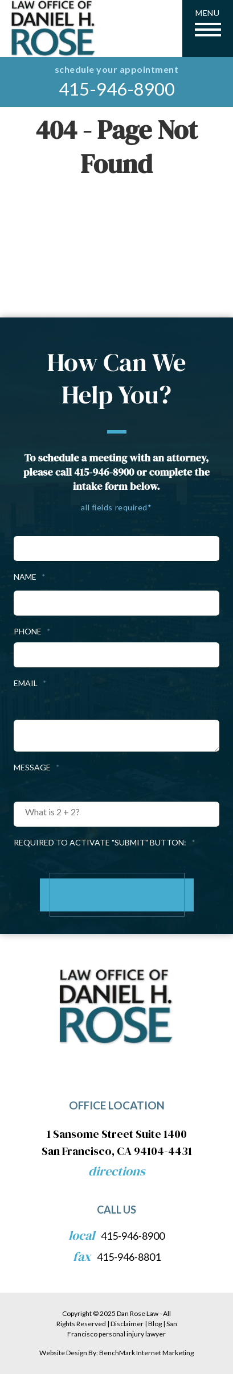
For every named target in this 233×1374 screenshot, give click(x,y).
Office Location (117, 1105)
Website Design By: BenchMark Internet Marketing (116, 1352)
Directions (116, 1170)
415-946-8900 (117, 89)
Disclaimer (127, 1323)
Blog (155, 1323)
